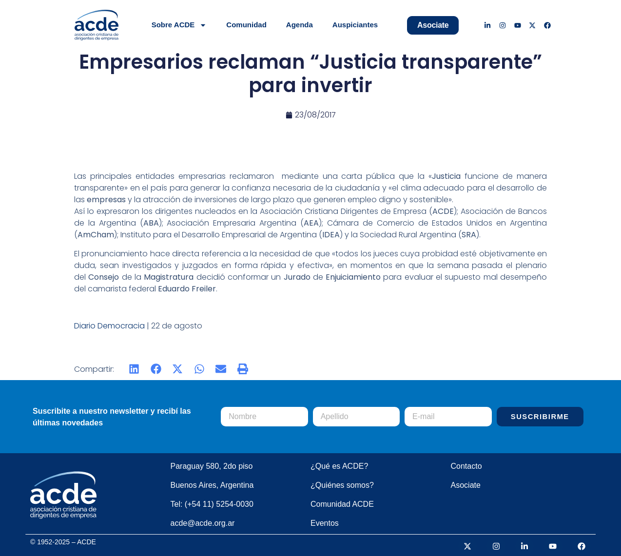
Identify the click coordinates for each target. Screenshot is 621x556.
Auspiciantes (355, 24)
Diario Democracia (109, 325)
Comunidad (246, 24)
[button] (134, 369)
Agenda (299, 24)
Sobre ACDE (179, 25)
